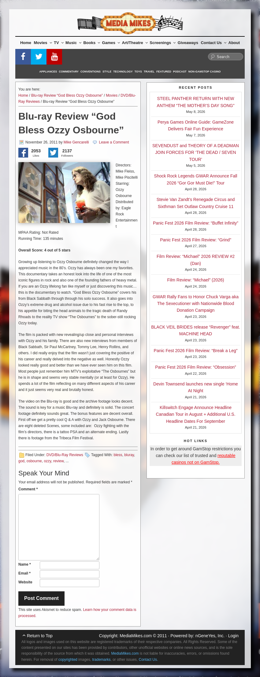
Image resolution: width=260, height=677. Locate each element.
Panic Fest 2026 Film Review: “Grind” (195, 239)
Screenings (163, 42)
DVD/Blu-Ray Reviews (64, 455)
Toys (138, 71)
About (234, 42)
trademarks (101, 659)
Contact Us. (148, 659)
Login (233, 635)
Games (111, 42)
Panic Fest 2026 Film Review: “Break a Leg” (196, 350)
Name (24, 564)
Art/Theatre (134, 42)
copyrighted (67, 659)
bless (117, 455)
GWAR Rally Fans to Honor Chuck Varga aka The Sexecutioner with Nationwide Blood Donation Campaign (196, 303)
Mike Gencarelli (76, 142)
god (21, 461)
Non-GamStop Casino (204, 71)
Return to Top (40, 635)
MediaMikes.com (136, 635)
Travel (149, 71)
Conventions (90, 71)
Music (73, 42)
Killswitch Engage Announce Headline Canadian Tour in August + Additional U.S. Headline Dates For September (195, 414)
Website (25, 582)
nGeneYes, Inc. (210, 635)
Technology (123, 71)
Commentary (69, 71)
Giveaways (188, 42)
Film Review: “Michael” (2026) (195, 279)
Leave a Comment (114, 142)
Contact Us (213, 42)
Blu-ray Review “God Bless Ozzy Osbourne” (67, 95)
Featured (163, 71)
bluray (129, 455)
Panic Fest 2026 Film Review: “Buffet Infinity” (195, 223)
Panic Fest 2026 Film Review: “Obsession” (195, 367)
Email (24, 573)
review (58, 461)
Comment (28, 489)
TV (59, 42)
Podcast (180, 71)
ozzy (47, 461)
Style (106, 71)
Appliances (48, 71)
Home (25, 42)
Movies (43, 42)
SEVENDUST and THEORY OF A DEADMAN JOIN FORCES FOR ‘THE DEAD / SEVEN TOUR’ (195, 152)
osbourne (34, 461)
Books (91, 42)
